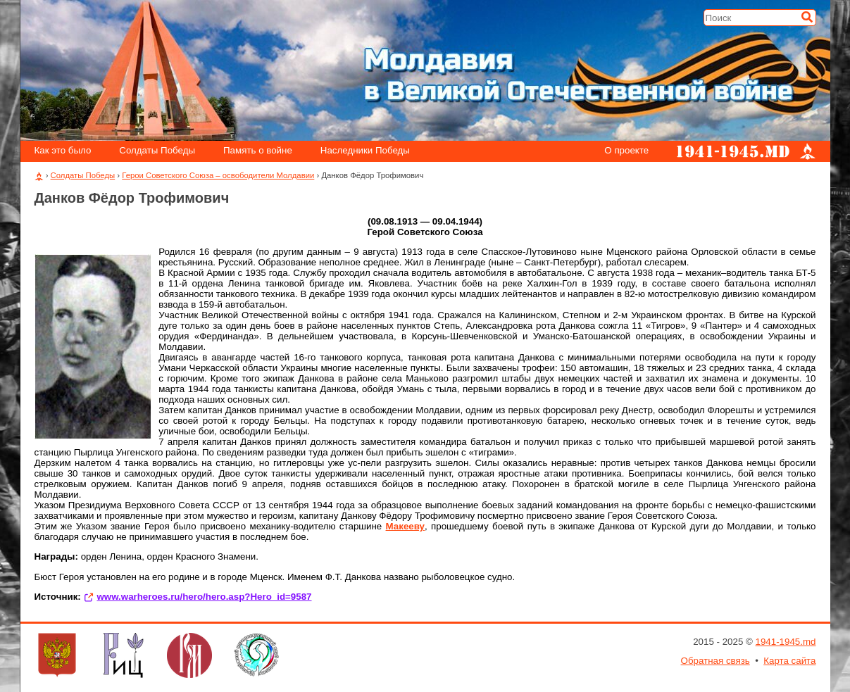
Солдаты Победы (157, 151)
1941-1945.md (786, 641)
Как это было (62, 151)
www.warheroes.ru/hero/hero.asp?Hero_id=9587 (203, 596)
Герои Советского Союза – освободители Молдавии (218, 175)
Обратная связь (715, 660)
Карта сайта (789, 660)
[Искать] (807, 17)
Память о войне (257, 151)
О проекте (626, 151)
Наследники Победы (365, 151)
